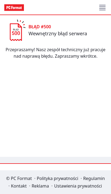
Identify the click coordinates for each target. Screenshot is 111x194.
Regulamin (94, 178)
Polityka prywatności (57, 178)
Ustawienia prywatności (78, 186)
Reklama (40, 186)
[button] (102, 7)
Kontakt (19, 186)
